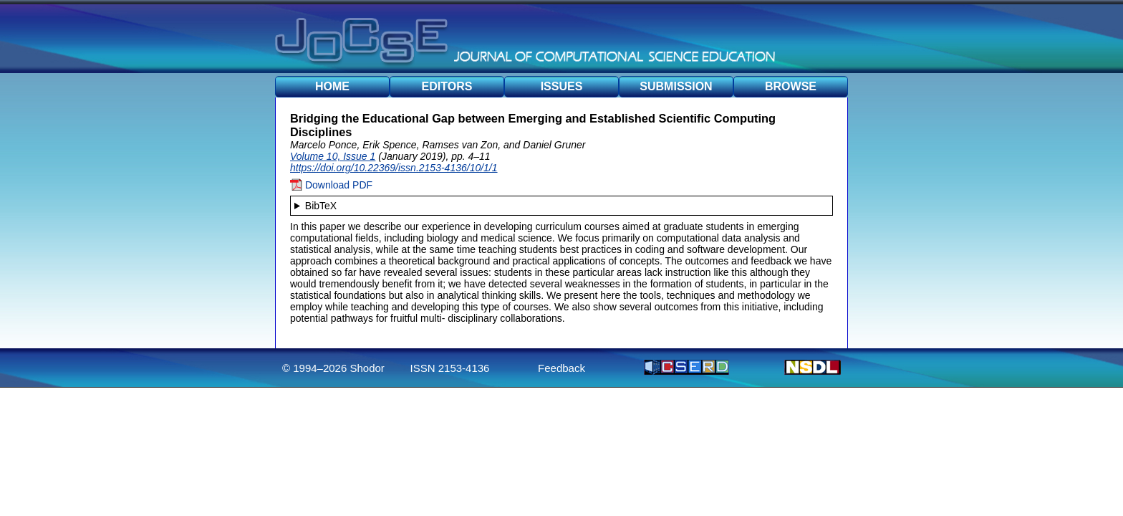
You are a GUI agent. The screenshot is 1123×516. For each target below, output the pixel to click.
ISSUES (562, 86)
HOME (332, 86)
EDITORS (447, 86)
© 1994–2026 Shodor (333, 368)
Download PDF (331, 185)
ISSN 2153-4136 (450, 368)
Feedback (561, 368)
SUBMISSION (676, 86)
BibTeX (321, 205)
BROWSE (790, 86)
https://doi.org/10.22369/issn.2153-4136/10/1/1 (394, 167)
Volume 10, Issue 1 (332, 156)
